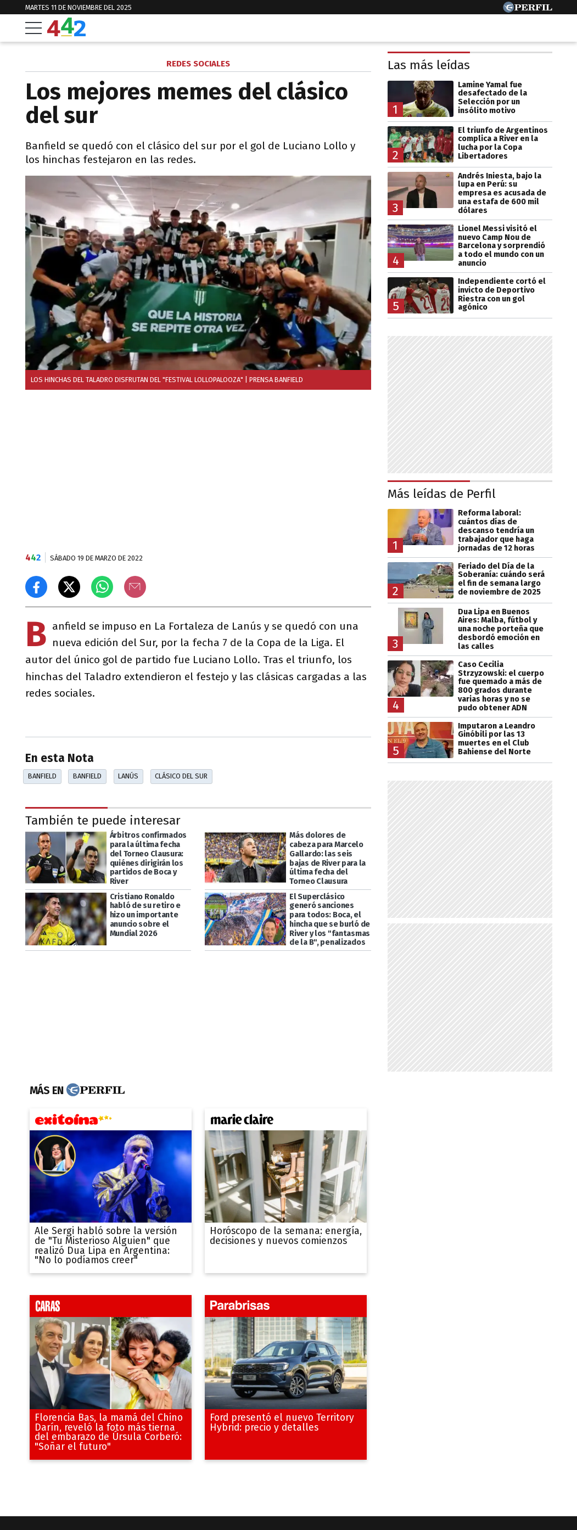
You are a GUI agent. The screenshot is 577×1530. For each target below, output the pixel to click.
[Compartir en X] (69, 587)
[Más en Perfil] (93, 1090)
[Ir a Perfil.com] (527, 9)
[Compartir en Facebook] (36, 587)
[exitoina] (111, 1122)
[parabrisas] (286, 1308)
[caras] (111, 1308)
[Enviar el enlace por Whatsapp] (102, 587)
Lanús (128, 776)
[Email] (135, 587)
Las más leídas (429, 65)
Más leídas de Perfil (442, 493)
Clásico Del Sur (181, 776)
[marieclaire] (286, 1122)
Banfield (42, 776)
